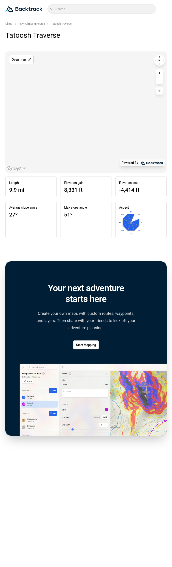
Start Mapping (86, 345)
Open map (21, 59)
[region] (86, 112)
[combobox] (104, 8)
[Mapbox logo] (16, 168)
